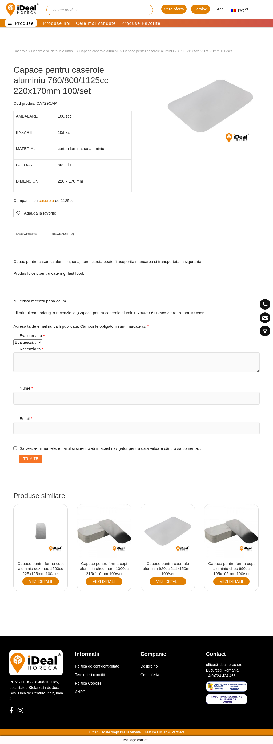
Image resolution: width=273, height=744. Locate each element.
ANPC (80, 692)
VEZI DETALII (40, 581)
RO (235, 11)
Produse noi (57, 23)
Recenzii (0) (62, 234)
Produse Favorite (140, 23)
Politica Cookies (88, 683)
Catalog (200, 9)
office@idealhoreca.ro (224, 664)
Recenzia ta (31, 349)
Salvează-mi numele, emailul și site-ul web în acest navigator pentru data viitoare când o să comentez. (110, 448)
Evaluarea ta (32, 335)
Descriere (26, 234)
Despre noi (149, 666)
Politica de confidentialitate (97, 666)
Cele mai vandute (96, 23)
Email (25, 418)
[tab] (26, 233)
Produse (24, 23)
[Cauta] (146, 10)
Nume (26, 388)
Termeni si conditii (90, 675)
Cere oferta (174, 9)
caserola (46, 200)
